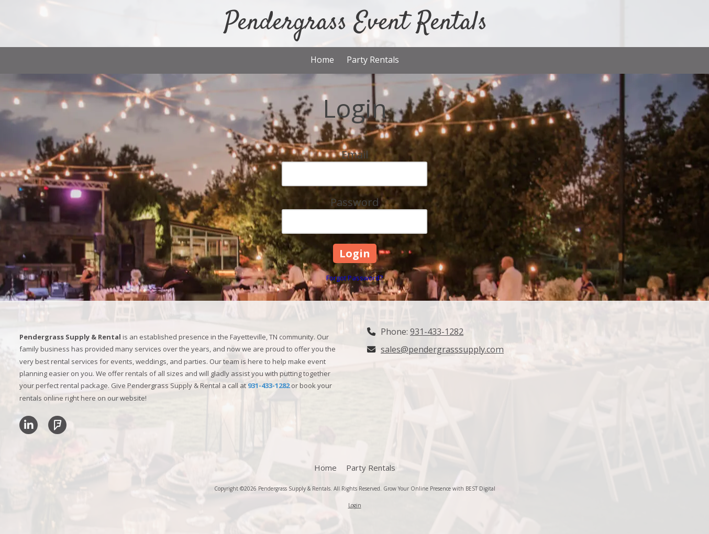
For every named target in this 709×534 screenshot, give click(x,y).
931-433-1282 (436, 331)
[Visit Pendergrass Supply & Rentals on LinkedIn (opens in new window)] (28, 425)
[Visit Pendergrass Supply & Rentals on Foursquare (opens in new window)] (57, 425)
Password (354, 202)
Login (354, 505)
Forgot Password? (354, 277)
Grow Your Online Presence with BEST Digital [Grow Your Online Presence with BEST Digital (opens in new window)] (439, 488)
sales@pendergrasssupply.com (442, 349)
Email (354, 154)
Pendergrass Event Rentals (355, 23)
